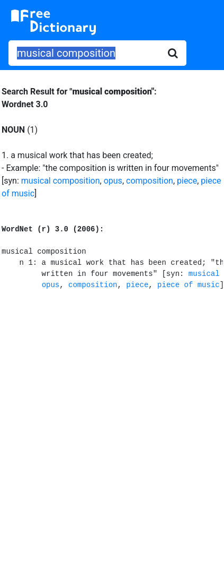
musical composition (60, 181)
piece (187, 181)
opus (113, 181)
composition (149, 181)
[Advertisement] (112, 424)
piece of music (188, 285)
